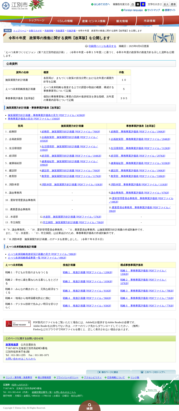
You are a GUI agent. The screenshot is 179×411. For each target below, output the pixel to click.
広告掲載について (116, 377)
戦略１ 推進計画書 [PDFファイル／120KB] (87, 272)
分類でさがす (35, 30)
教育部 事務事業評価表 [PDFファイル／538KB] (138, 176)
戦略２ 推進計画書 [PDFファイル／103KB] (87, 281)
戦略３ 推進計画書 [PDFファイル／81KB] (87, 290)
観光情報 (122, 20)
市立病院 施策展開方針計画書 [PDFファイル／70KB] (73, 222)
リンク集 (134, 377)
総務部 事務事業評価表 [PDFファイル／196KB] (138, 131)
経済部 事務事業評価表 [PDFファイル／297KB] (138, 155)
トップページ (36, 20)
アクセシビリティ (93, 377)
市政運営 (60, 30)
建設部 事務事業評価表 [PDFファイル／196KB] (138, 170)
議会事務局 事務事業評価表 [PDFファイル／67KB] (140, 192)
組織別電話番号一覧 (42, 392)
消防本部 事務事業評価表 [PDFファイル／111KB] (139, 184)
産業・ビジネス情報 (93, 20)
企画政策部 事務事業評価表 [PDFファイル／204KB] (140, 139)
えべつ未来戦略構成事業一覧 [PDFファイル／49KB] (37, 257)
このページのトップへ (153, 372)
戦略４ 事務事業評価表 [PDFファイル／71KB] (146, 298)
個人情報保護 (44, 377)
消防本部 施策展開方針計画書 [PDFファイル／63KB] (72, 184)
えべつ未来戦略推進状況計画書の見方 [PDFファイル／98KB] (42, 254)
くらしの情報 (64, 20)
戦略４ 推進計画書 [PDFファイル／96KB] (87, 298)
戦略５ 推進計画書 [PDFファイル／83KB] (87, 305)
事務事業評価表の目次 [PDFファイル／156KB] (34, 118)
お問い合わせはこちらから (21, 358)
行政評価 (71, 30)
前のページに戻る (108, 372)
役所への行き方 (19, 385)
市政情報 (149, 20)
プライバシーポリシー (67, 377)
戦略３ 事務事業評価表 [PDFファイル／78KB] (146, 290)
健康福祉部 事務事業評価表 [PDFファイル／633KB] (140, 163)
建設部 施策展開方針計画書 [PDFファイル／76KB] (71, 170)
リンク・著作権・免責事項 (19, 377)
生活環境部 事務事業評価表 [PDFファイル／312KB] (140, 148)
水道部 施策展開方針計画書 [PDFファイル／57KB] (72, 216)
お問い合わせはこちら (65, 392)
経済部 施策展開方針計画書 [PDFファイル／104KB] (71, 155)
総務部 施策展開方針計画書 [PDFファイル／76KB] (71, 131)
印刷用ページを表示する (102, 46)
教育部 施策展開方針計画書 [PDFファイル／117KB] (71, 176)
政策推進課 (12, 344)
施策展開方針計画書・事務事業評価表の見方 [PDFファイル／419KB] (46, 115)
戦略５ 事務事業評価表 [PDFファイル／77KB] (146, 305)
